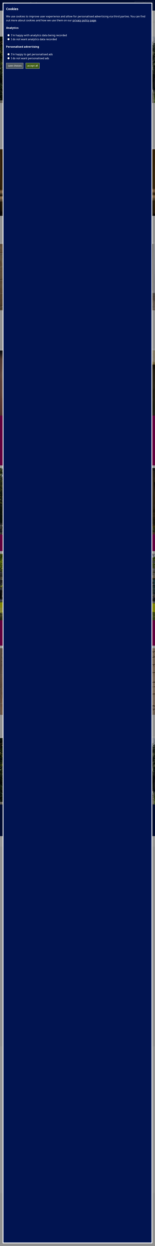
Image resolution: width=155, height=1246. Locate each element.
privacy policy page (84, 20)
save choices (15, 65)
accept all (32, 65)
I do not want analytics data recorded (34, 39)
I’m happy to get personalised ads (32, 54)
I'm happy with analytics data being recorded (39, 35)
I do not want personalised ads (30, 58)
